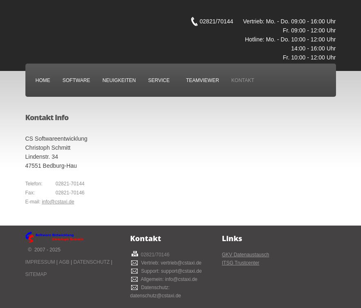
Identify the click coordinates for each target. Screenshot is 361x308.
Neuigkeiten (119, 80)
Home (43, 80)
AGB (64, 262)
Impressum (40, 262)
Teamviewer (202, 80)
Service (160, 80)
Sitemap (36, 274)
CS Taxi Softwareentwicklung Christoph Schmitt (107, 25)
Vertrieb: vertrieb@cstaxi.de (170, 263)
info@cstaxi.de (58, 202)
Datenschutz (91, 262)
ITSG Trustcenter (240, 263)
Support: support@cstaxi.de (170, 271)
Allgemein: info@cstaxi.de (168, 279)
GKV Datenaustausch (245, 255)
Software (79, 80)
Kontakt (243, 80)
